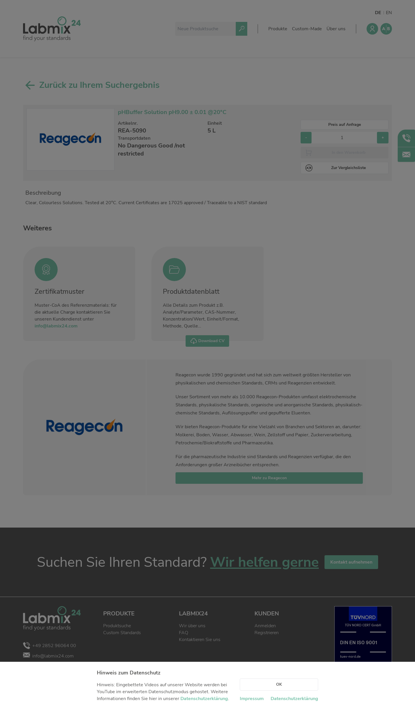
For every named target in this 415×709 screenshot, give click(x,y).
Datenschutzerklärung (204, 698)
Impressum (252, 698)
